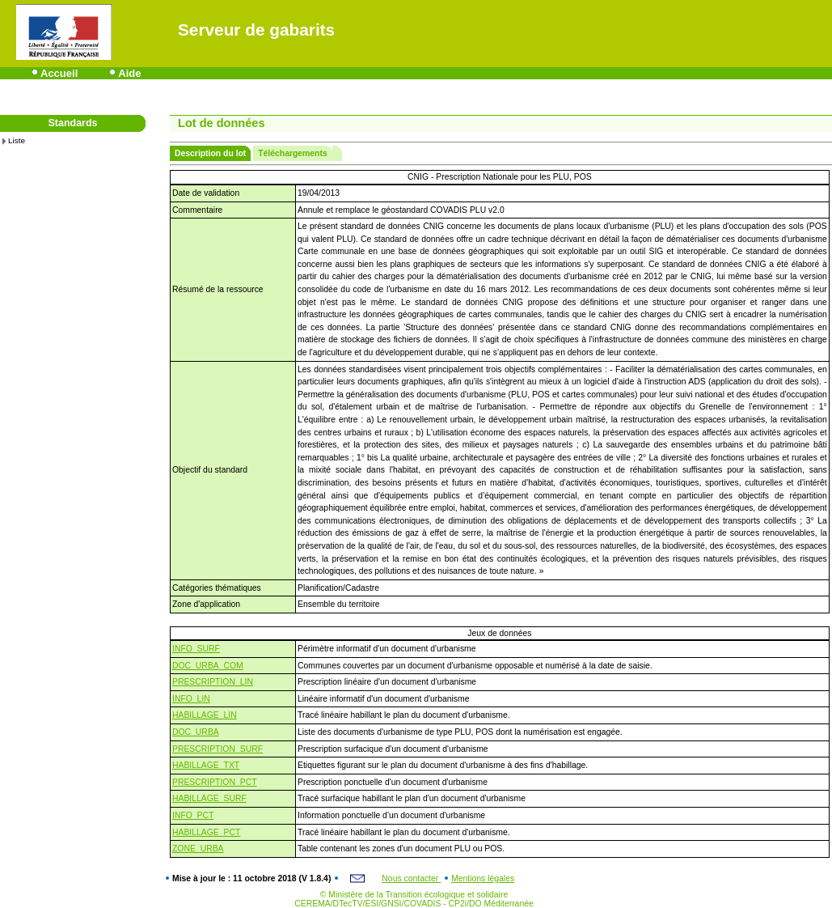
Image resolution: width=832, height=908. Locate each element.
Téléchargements (292, 153)
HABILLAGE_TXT (205, 765)
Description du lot (210, 153)
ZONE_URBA (198, 848)
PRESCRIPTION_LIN (212, 681)
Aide (129, 73)
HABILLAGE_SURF (209, 798)
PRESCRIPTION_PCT (214, 782)
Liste (16, 140)
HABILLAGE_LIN (204, 715)
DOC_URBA (195, 732)
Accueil (59, 73)
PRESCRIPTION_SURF (217, 749)
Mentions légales (482, 878)
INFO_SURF (196, 648)
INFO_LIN (191, 698)
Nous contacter (411, 878)
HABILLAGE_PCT (206, 832)
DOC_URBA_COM (207, 665)
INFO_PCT (192, 815)
